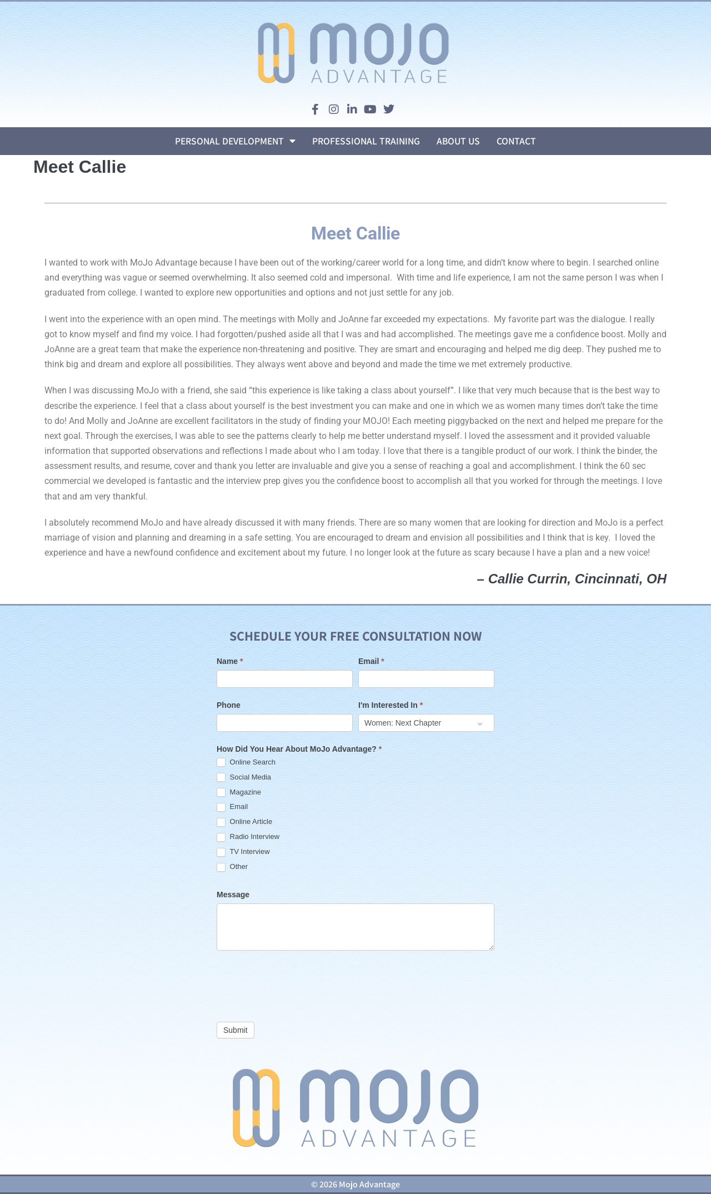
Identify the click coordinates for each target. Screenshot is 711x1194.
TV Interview (243, 852)
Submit (235, 1030)
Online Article (244, 822)
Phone (229, 705)
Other (232, 867)
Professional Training (366, 140)
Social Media (244, 777)
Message (233, 894)
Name (230, 661)
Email (371, 661)
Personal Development (235, 141)
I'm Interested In (390, 705)
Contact (516, 140)
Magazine (239, 792)
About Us (458, 140)
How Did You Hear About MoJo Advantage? (299, 749)
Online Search (246, 762)
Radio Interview (248, 837)
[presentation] (301, 983)
